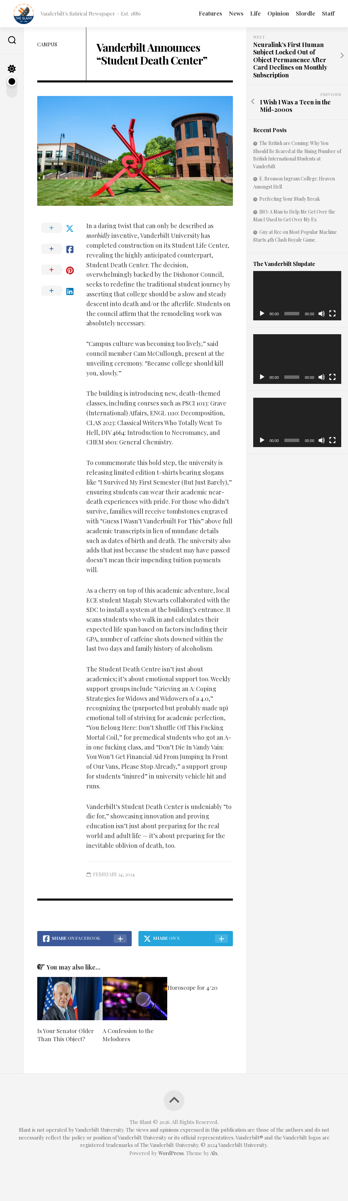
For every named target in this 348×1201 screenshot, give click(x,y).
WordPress (171, 1153)
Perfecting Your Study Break (289, 199)
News (236, 13)
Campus (47, 44)
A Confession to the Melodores (128, 1035)
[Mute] (321, 313)
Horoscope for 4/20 (193, 987)
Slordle (305, 13)
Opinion (278, 13)
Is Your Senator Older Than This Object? (65, 1035)
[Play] (262, 313)
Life (255, 13)
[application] (297, 295)
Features (210, 13)
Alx (214, 1153)
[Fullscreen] (332, 313)
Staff (328, 13)
